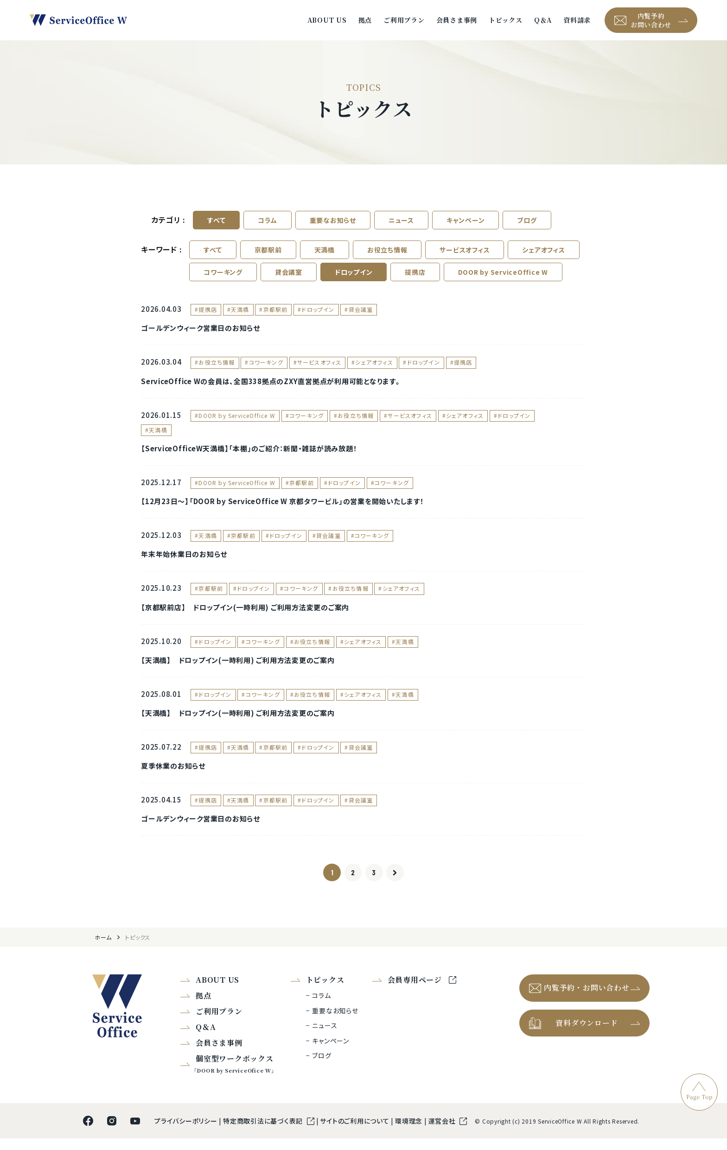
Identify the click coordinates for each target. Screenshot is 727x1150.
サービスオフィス (465, 255)
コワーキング (223, 278)
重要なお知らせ (333, 226)
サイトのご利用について (355, 1132)
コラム (267, 226)
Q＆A (543, 23)
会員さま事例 (457, 23)
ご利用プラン (404, 23)
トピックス (506, 23)
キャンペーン (465, 226)
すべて (216, 226)
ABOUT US (327, 23)
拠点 (365, 23)
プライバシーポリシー (186, 1132)
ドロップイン (354, 278)
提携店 (415, 278)
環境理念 (409, 1132)
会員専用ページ (416, 991)
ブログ (526, 226)
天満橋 (324, 255)
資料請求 (577, 23)
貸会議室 (288, 278)
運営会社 (443, 1132)
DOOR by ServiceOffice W (503, 278)
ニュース (401, 226)
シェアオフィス (543, 255)
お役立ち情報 (387, 255)
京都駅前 (268, 255)
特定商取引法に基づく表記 (264, 1132)
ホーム (103, 949)
